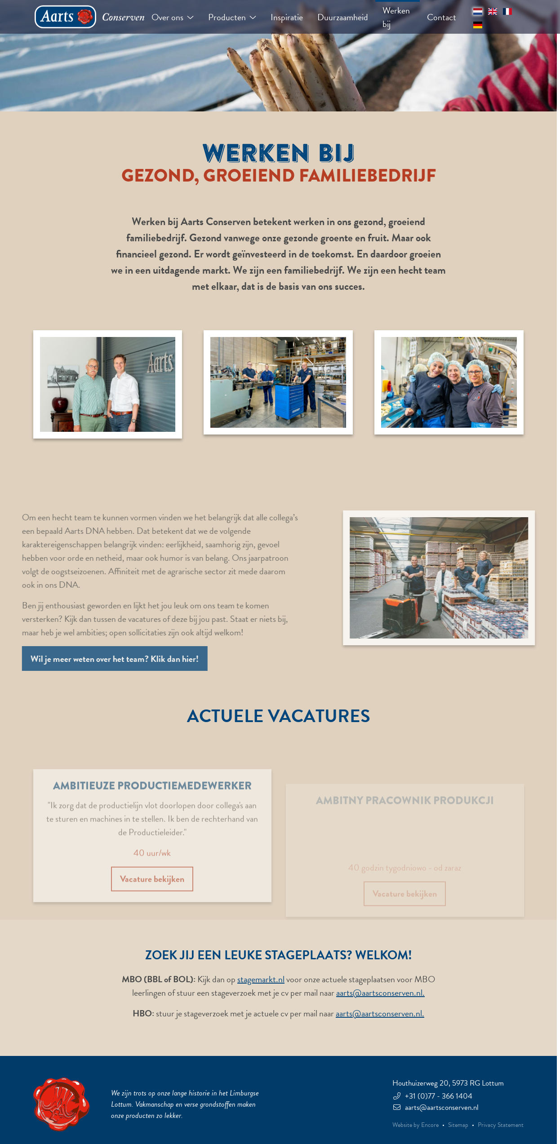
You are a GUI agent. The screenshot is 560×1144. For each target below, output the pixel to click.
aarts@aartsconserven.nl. (380, 992)
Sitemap (458, 1125)
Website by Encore (415, 1125)
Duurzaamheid (342, 17)
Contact (441, 17)
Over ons (172, 17)
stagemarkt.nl (260, 979)
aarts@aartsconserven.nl (435, 1107)
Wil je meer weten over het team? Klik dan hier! (104, 658)
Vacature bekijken (152, 893)
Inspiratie (287, 17)
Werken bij (396, 17)
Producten (232, 17)
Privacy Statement (501, 1125)
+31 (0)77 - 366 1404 (432, 1096)
